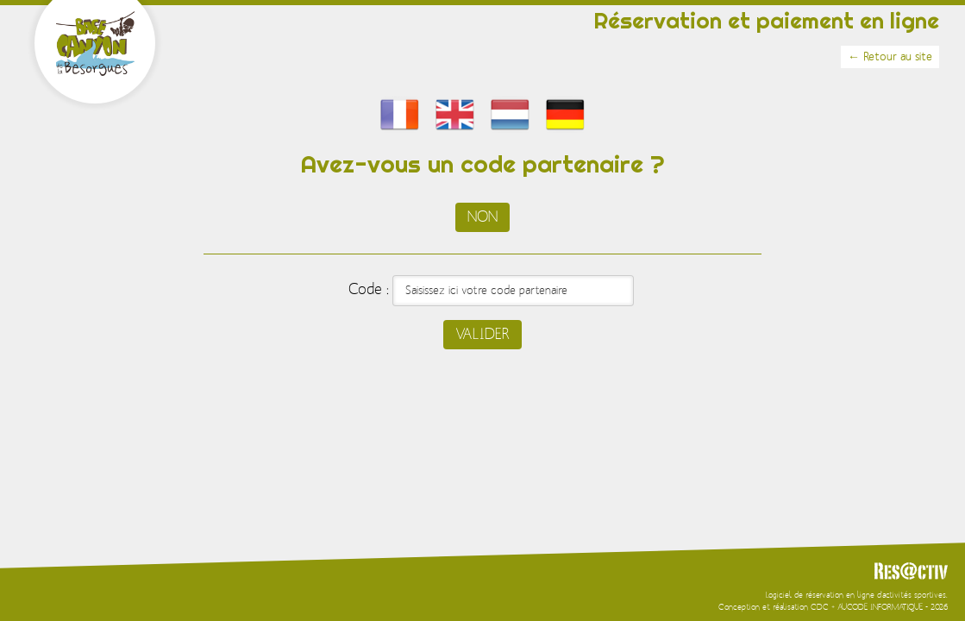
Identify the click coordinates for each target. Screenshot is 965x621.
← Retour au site (890, 57)
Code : (368, 290)
